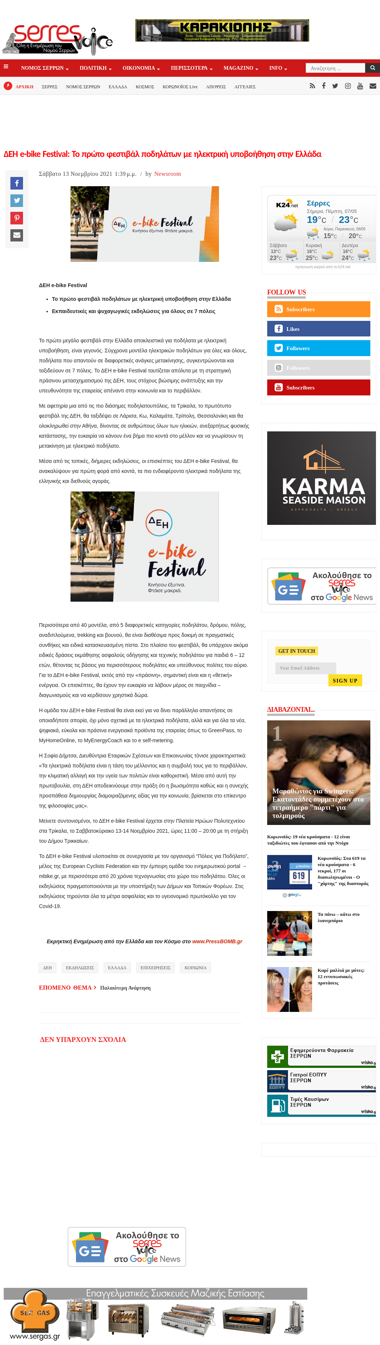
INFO (276, 68)
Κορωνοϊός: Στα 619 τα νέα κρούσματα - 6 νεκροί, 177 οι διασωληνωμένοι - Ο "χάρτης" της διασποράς (343, 870)
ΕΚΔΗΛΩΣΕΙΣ (80, 967)
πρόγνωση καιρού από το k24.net (323, 267)
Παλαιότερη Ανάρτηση (125, 988)
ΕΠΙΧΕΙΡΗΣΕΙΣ (156, 967)
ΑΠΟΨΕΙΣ (216, 86)
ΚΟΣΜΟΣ (145, 86)
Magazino (239, 68)
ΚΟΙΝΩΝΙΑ (195, 967)
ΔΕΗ (47, 967)
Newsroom (167, 174)
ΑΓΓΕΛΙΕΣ (245, 86)
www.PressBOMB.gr (217, 941)
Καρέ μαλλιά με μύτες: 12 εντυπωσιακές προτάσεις (341, 976)
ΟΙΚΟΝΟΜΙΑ (139, 68)
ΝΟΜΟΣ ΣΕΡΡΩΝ (43, 68)
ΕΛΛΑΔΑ (118, 86)
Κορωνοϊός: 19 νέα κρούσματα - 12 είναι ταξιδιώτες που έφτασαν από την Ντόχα (308, 840)
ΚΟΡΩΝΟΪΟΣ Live (180, 86)
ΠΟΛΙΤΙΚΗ (94, 68)
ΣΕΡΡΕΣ (50, 86)
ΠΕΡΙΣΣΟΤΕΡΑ (190, 68)
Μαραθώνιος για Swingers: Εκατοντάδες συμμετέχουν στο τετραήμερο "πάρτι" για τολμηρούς (318, 803)
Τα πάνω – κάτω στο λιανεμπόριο (339, 917)
